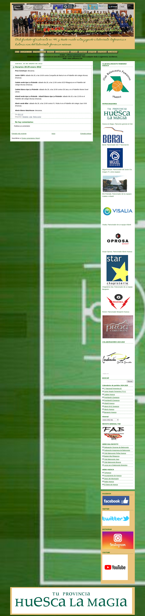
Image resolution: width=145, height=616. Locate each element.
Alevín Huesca (109, 409)
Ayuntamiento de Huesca (112, 476)
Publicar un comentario (22, 126)
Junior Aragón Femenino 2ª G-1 (115, 391)
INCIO (17, 52)
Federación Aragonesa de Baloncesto (117, 450)
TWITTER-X (92, 52)
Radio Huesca (109, 482)
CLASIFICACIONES (62, 52)
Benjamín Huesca (110, 412)
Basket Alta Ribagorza (111, 456)
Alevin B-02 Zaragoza (111, 406)
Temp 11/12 (37, 117)
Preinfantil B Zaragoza (112, 400)
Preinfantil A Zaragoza (111, 397)
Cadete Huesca (109, 394)
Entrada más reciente (19, 133)
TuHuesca (107, 473)
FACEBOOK (83, 52)
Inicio (53, 133)
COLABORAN (113, 52)
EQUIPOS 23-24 (26, 52)
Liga (30, 117)
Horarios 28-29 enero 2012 (28, 67)
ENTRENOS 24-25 (39, 52)
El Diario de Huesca (111, 484)
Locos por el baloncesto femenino (115, 465)
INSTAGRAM (102, 52)
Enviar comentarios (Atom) (31, 138)
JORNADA (51, 52)
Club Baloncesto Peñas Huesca (115, 453)
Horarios (25, 117)
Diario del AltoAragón (111, 479)
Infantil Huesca (109, 403)
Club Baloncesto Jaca (111, 459)
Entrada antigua (85, 133)
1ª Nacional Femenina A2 (113, 388)
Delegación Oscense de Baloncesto (116, 447)
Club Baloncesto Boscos (112, 462)
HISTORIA (74, 52)
